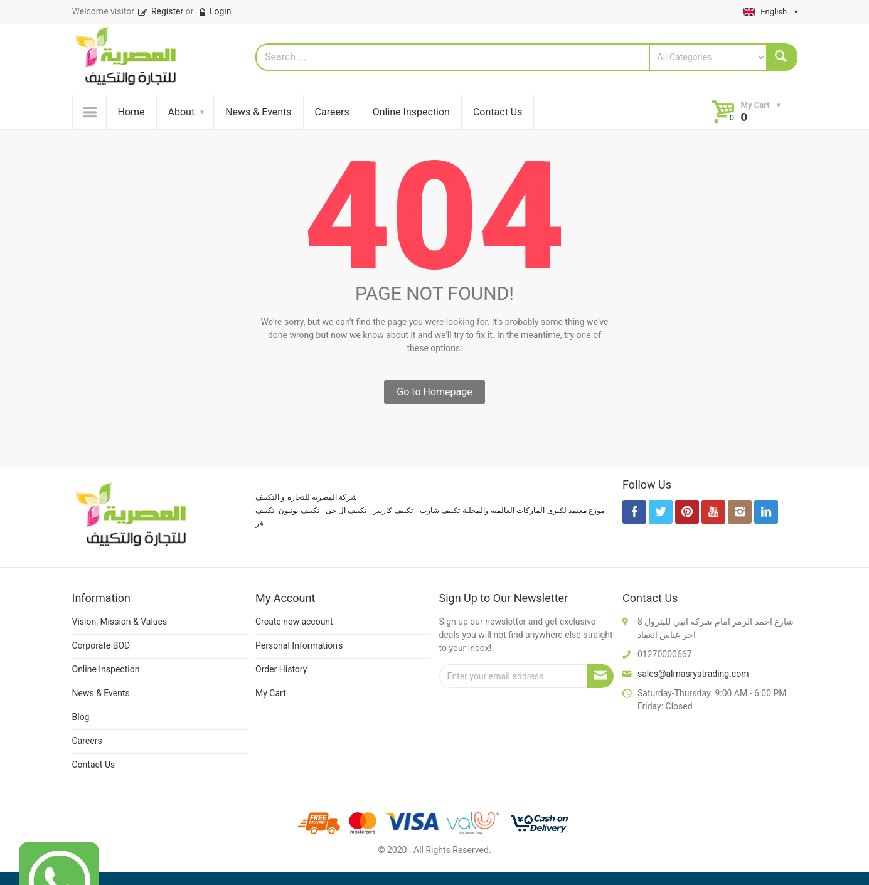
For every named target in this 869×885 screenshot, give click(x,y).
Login (214, 11)
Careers (332, 112)
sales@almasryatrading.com (693, 674)
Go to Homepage (434, 392)
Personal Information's (299, 645)
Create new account (294, 622)
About (181, 112)
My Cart (270, 693)
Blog (81, 717)
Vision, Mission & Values (120, 622)
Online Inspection (411, 112)
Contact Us (498, 112)
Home (131, 112)
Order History (281, 669)
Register (159, 11)
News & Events (258, 112)
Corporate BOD (101, 645)
